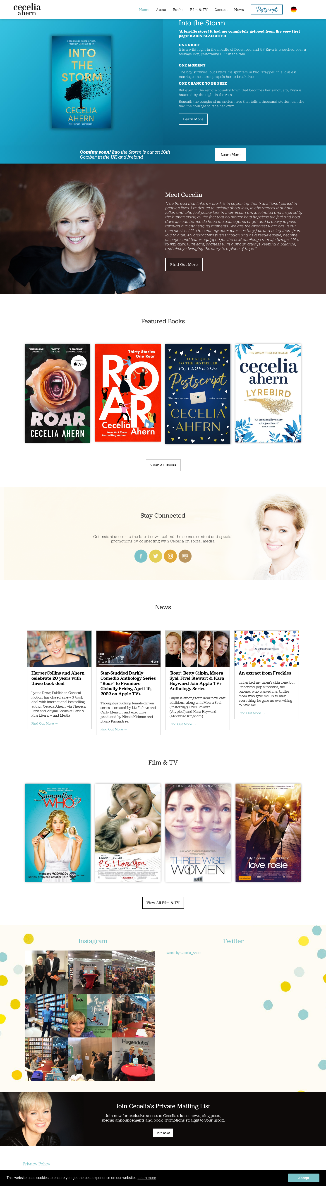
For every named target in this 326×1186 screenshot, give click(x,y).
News (239, 9)
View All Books (163, 465)
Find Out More (184, 264)
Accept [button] (303, 1178)
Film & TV (199, 9)
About (161, 9)
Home (144, 9)
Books (178, 9)
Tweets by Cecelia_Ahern (183, 953)
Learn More (193, 119)
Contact (221, 9)
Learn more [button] (146, 1178)
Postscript (266, 10)
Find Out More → (44, 723)
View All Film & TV (163, 902)
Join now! (163, 1133)
